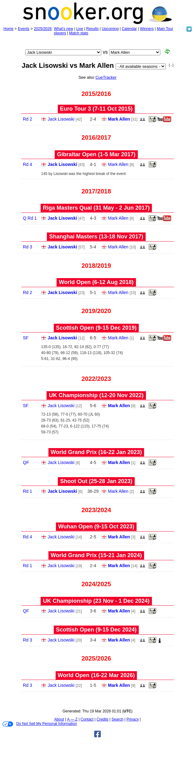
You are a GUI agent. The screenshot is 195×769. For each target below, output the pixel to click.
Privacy (133, 719)
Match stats (78, 33)
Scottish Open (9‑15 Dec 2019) (96, 328)
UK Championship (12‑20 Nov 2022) (96, 395)
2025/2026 (43, 29)
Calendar (129, 29)
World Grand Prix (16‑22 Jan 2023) (96, 452)
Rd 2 (27, 119)
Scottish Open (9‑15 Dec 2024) (96, 630)
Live (79, 29)
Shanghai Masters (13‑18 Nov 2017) (96, 236)
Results (92, 29)
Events (23, 29)
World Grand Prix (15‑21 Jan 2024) (96, 555)
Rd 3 (27, 246)
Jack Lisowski (61, 119)
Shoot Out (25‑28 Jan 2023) (96, 481)
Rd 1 (27, 491)
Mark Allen (119, 119)
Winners (147, 29)
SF (25, 337)
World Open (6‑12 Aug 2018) (96, 282)
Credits (102, 719)
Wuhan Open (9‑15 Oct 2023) (96, 526)
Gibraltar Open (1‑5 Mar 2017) (96, 154)
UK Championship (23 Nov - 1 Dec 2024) (96, 601)
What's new (63, 29)
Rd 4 (27, 164)
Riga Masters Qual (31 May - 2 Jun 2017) (96, 208)
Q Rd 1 (30, 218)
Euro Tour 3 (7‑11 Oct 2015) (96, 109)
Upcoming (110, 29)
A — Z (72, 719)
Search (117, 719)
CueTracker (105, 77)
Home (8, 29)
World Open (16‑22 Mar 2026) (96, 675)
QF (26, 462)
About (59, 719)
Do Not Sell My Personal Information (39, 724)
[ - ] (171, 65)
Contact (87, 719)
